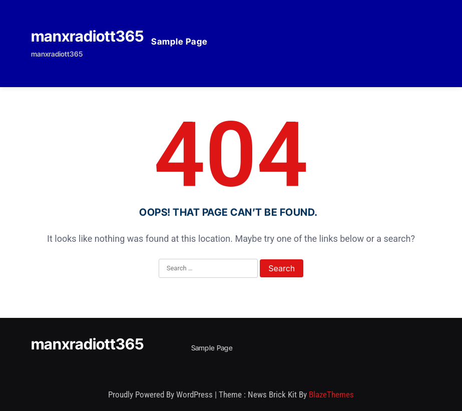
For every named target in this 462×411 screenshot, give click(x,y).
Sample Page (179, 42)
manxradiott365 (87, 36)
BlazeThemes (331, 394)
